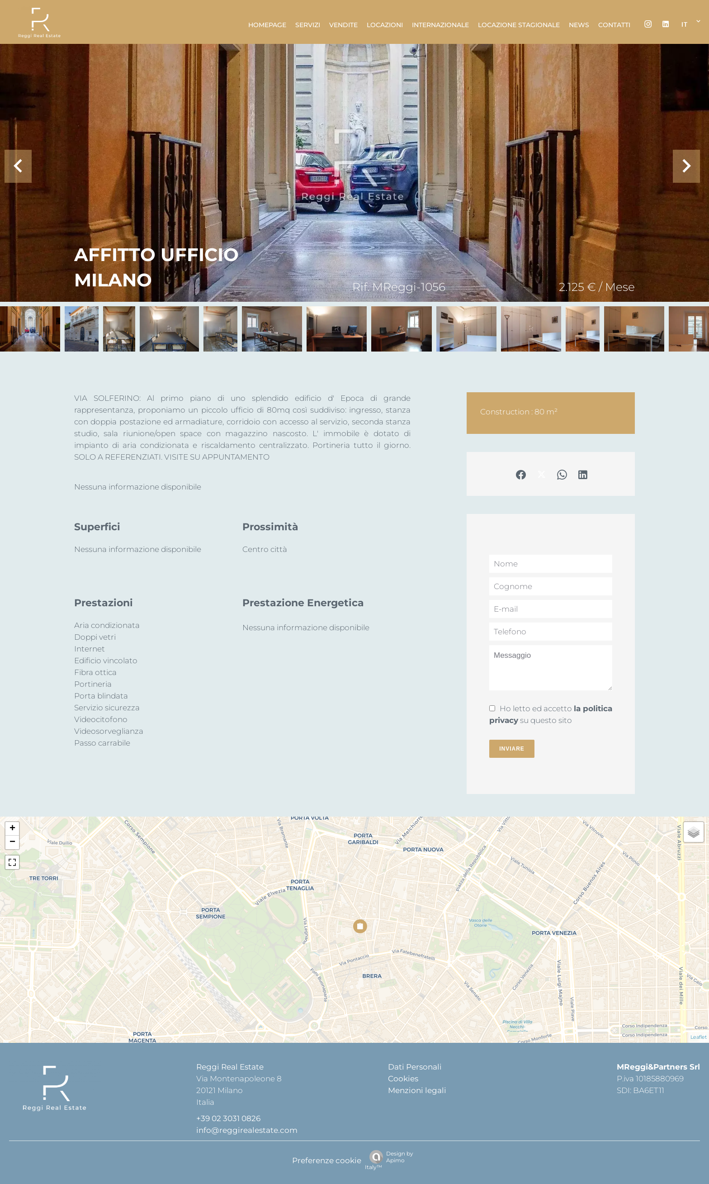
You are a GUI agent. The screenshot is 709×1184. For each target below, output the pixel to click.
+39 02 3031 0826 (228, 1118)
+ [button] (12, 829)
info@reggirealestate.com (247, 1130)
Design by (389, 1160)
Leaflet (698, 1037)
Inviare (512, 749)
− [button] (12, 842)
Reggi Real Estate (230, 1066)
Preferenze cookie (326, 1160)
